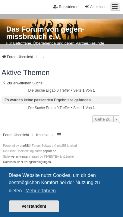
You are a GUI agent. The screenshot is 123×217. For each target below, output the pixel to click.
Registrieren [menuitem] (65, 7)
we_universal (19, 156)
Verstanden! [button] (33, 206)
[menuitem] (11, 162)
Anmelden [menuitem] (95, 7)
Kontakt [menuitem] (42, 135)
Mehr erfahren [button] (40, 190)
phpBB (24, 145)
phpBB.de (49, 151)
